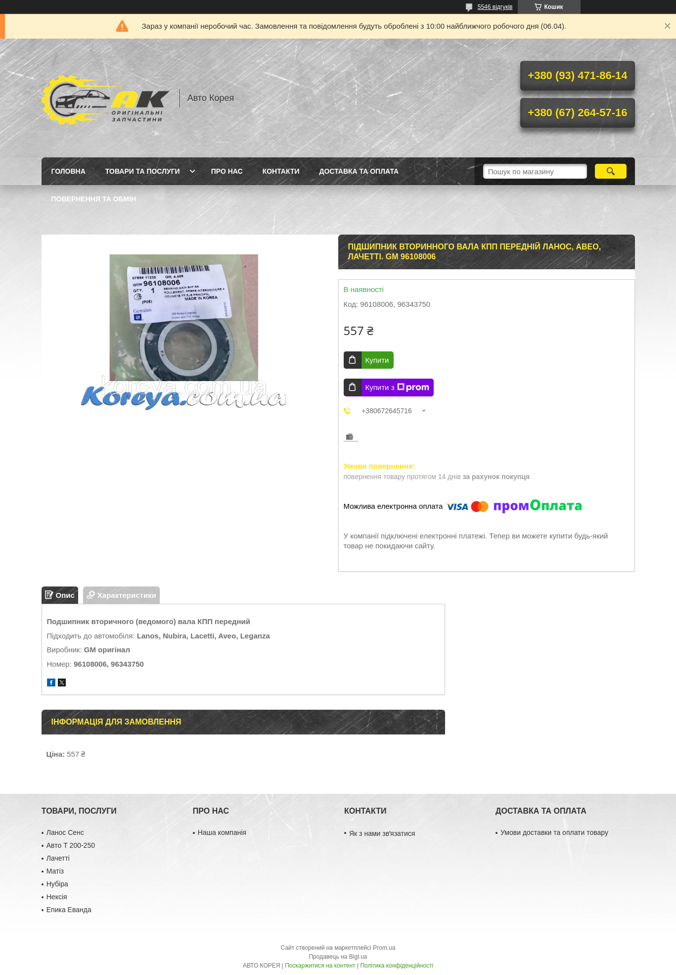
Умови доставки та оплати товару (554, 832)
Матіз (55, 871)
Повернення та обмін (93, 199)
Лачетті (58, 858)
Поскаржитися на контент (320, 965)
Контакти (281, 171)
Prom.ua (384, 947)
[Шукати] (611, 171)
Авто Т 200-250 (70, 845)
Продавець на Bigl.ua (338, 956)
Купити (377, 360)
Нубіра (57, 884)
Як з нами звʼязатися (382, 833)
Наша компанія (222, 832)
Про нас (227, 171)
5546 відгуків (495, 6)
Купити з (397, 387)
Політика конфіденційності (396, 965)
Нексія (56, 897)
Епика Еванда (68, 910)
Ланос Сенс (65, 832)
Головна (68, 171)
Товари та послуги (142, 171)
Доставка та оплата (359, 171)
